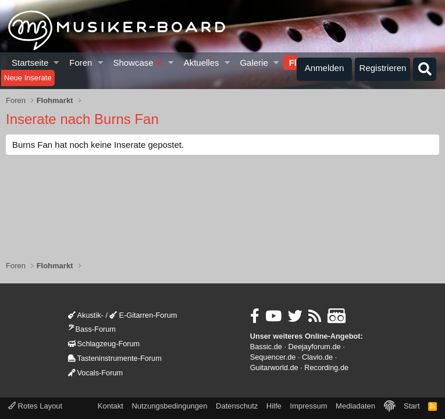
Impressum (308, 406)
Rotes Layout (35, 406)
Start (411, 406)
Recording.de (326, 367)
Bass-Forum (92, 329)
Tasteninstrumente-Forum (115, 358)
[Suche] (424, 69)
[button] (56, 62)
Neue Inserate (28, 77)
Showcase (137, 63)
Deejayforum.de (315, 346)
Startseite (30, 63)
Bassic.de (266, 346)
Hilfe (274, 406)
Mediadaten (355, 406)
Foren (80, 63)
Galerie (254, 63)
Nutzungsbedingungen (169, 406)
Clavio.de (317, 357)
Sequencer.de (273, 357)
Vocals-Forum (95, 372)
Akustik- (86, 315)
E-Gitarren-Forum (143, 315)
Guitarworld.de (274, 367)
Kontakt (110, 406)
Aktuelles (201, 63)
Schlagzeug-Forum (104, 343)
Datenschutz (237, 406)
